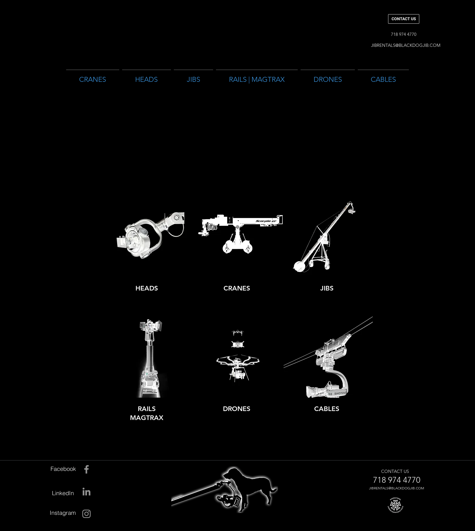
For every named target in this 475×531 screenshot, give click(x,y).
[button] (403, 34)
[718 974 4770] (396, 480)
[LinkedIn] (59, 493)
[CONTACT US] (403, 19)
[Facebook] (61, 469)
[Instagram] (61, 513)
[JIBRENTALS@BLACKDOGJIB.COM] (405, 45)
